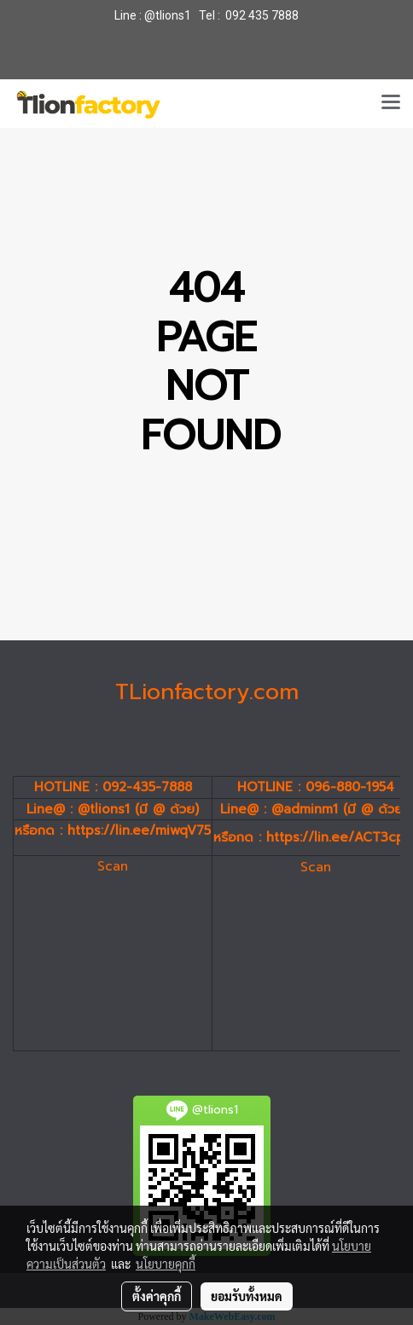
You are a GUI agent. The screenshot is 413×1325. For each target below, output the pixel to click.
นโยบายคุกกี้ (165, 1263)
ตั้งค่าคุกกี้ (156, 1296)
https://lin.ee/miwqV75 (139, 830)
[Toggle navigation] (391, 103)
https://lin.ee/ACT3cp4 (339, 837)
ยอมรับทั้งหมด (246, 1296)
